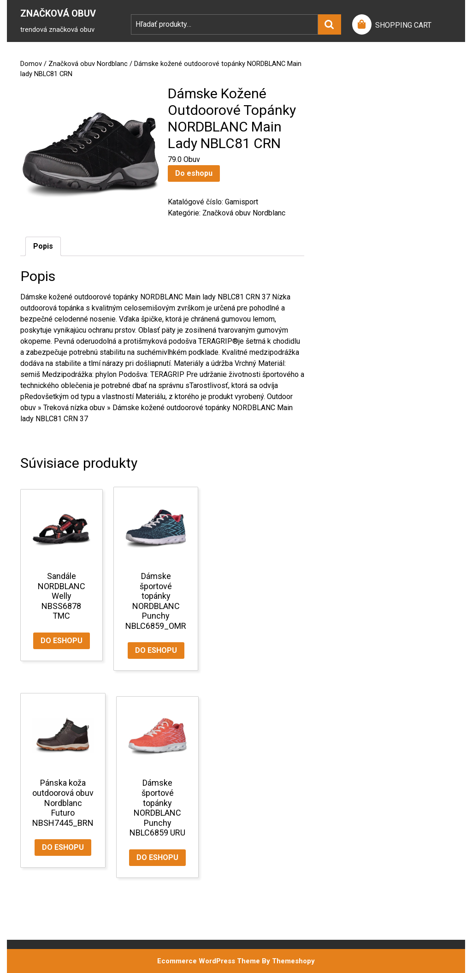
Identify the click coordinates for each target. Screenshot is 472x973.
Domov (31, 64)
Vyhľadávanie (329, 24)
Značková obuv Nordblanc (88, 64)
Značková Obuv (58, 13)
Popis (43, 246)
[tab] (43, 246)
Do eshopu (193, 173)
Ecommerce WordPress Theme (208, 961)
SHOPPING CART (403, 25)
